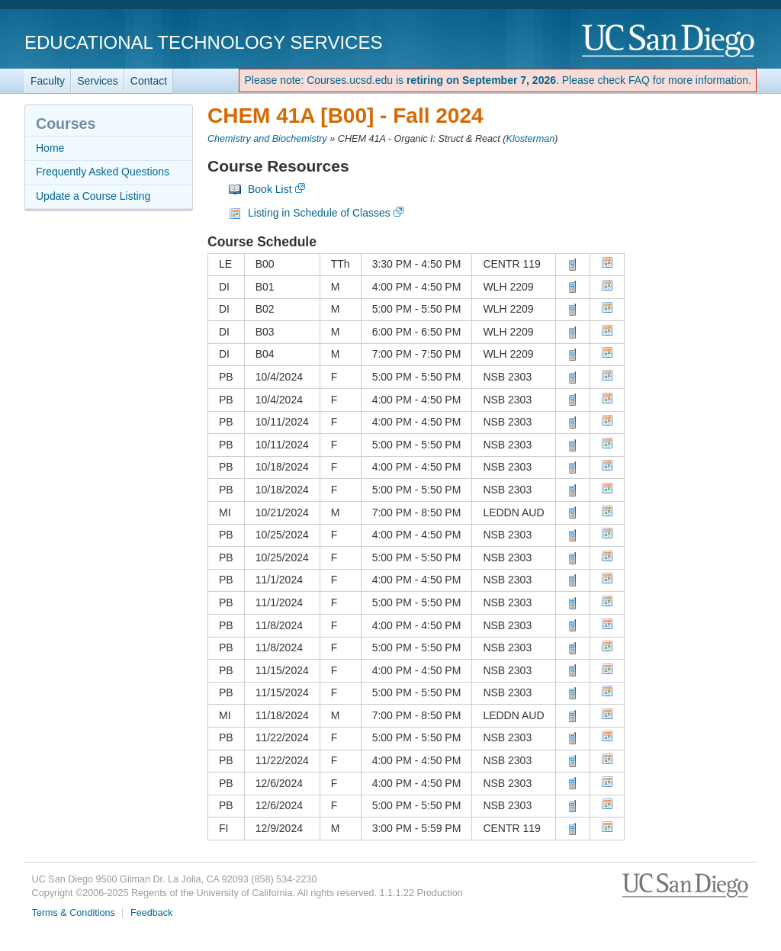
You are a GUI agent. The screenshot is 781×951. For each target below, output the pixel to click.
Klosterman (530, 138)
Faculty (48, 81)
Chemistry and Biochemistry (267, 138)
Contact (148, 81)
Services (97, 81)
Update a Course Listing (93, 196)
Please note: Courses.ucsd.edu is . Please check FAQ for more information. (497, 80)
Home (50, 148)
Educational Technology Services (203, 42)
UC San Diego (669, 41)
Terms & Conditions (73, 913)
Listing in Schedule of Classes (319, 213)
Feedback (151, 913)
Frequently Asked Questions (102, 171)
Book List (270, 189)
